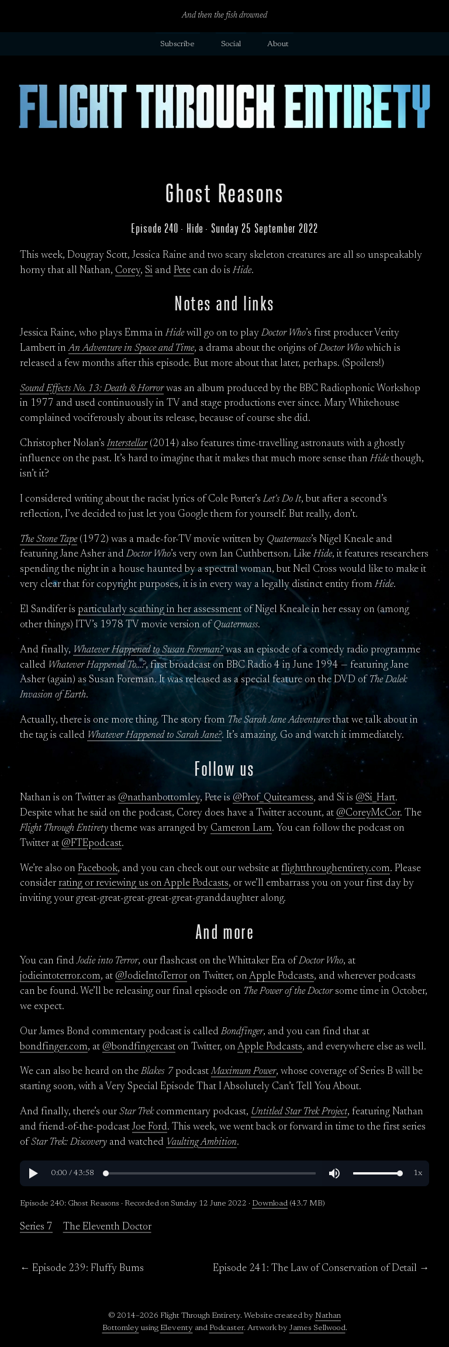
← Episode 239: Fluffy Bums (82, 1268)
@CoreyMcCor (368, 813)
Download (270, 1204)
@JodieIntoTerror (151, 976)
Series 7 (36, 1227)
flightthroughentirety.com (335, 869)
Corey (127, 270)
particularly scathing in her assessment (159, 610)
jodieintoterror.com (60, 976)
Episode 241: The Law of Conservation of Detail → (321, 1268)
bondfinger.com (54, 1047)
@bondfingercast (138, 1047)
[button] (33, 1173)
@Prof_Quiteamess (273, 798)
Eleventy (176, 1328)
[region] (224, 1173)
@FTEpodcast (91, 843)
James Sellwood (317, 1328)
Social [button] (231, 44)
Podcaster (226, 1328)
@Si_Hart (375, 798)
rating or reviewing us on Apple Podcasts (143, 883)
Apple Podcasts (281, 976)
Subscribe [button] (177, 44)
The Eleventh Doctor (107, 1227)
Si (149, 270)
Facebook (98, 869)
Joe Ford (149, 1127)
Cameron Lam (241, 828)
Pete (182, 270)
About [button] (278, 44)
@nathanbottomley (159, 798)
